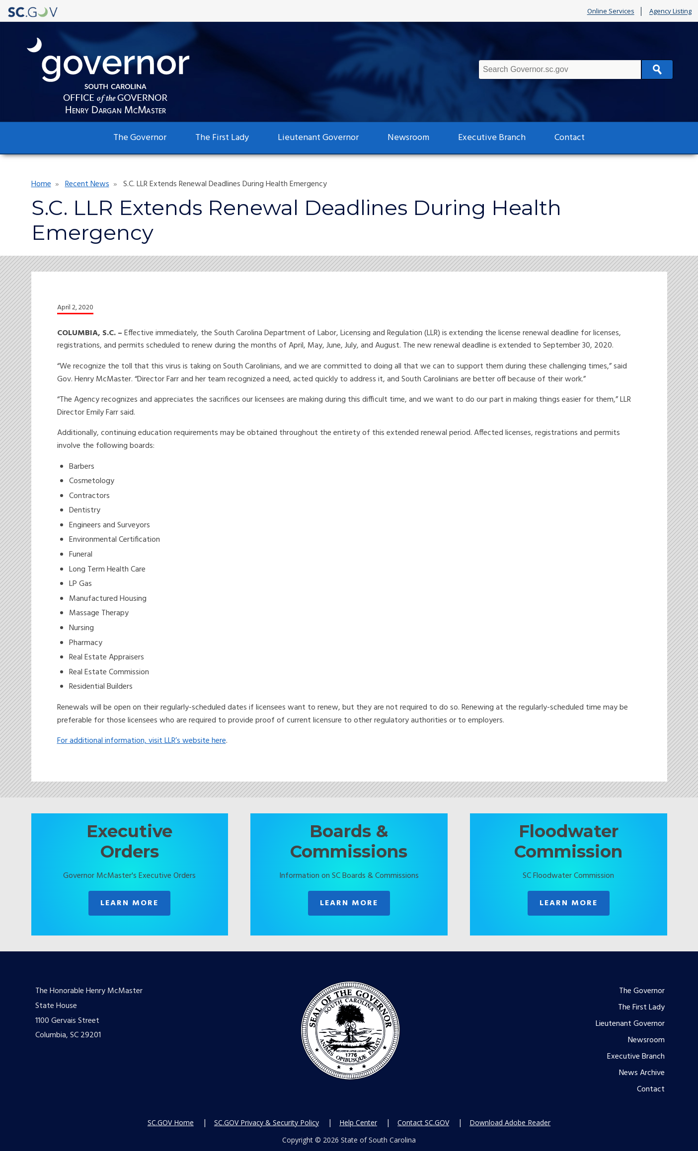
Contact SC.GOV (423, 1122)
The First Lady (222, 138)
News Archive (642, 1073)
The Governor (139, 138)
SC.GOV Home (171, 1122)
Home (41, 184)
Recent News (87, 184)
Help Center (358, 1122)
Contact (569, 138)
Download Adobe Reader (509, 1122)
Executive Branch (492, 138)
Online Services (610, 11)
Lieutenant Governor (318, 138)
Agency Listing (670, 11)
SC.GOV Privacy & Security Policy (266, 1122)
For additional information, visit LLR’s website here (141, 740)
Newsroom (408, 138)
